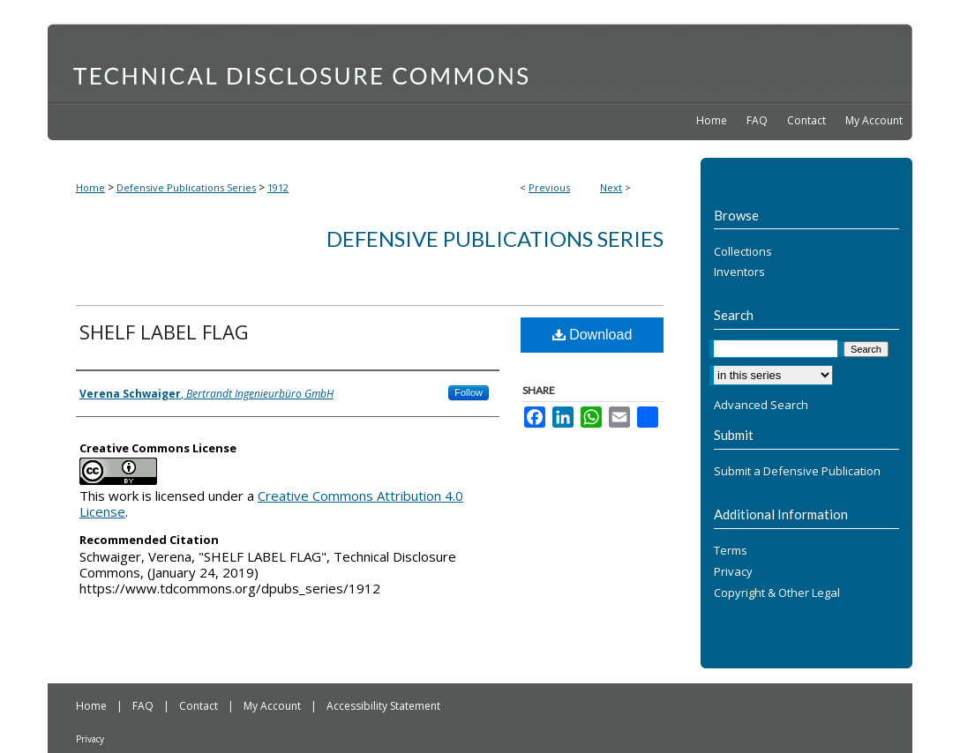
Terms (730, 551)
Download (592, 334)
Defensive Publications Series (186, 187)
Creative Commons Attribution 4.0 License (271, 503)
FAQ (144, 705)
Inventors (739, 272)
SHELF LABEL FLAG (164, 331)
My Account (274, 705)
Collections (743, 252)
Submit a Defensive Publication (797, 472)
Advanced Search (761, 405)
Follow (468, 392)
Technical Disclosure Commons (480, 62)
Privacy (733, 572)
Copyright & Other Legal (777, 593)
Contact (200, 705)
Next (611, 187)
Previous (549, 187)
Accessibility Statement (383, 705)
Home (90, 187)
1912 (278, 187)
